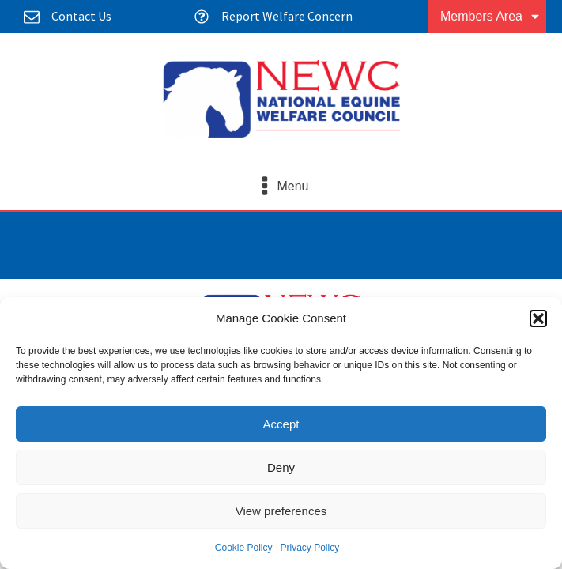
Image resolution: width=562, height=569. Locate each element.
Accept (281, 424)
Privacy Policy (310, 547)
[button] (538, 318)
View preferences (281, 511)
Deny (281, 467)
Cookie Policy (244, 547)
